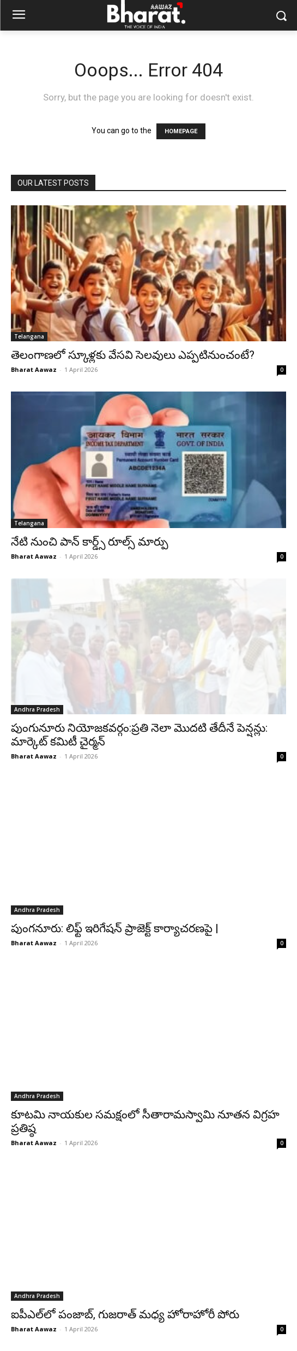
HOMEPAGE (181, 131)
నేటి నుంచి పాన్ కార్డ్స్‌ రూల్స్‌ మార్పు (89, 541)
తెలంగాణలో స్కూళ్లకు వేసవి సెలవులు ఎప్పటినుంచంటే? (132, 355)
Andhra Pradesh (37, 709)
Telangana (29, 336)
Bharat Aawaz (34, 369)
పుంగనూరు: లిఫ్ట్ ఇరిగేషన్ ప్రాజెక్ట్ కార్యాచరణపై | (115, 928)
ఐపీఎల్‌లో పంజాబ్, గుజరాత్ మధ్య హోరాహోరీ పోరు (125, 1314)
